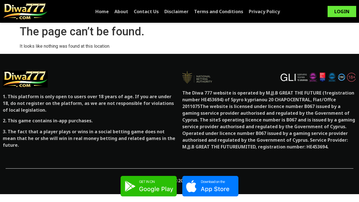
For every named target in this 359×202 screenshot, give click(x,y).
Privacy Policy (264, 11)
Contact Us (146, 11)
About (121, 11)
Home (102, 11)
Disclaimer (176, 11)
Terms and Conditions (218, 11)
